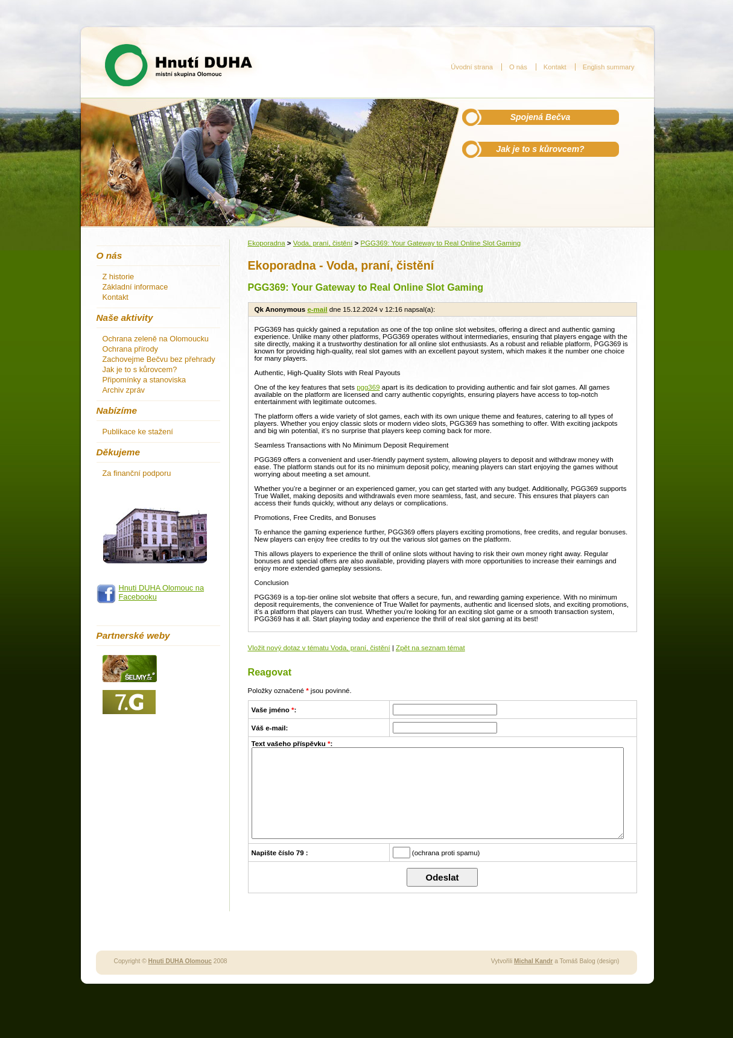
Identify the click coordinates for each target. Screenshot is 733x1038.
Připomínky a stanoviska (144, 379)
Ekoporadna (266, 243)
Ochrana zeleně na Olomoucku (156, 338)
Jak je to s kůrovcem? (540, 149)
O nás (518, 67)
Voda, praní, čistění (323, 243)
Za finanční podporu (137, 473)
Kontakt (555, 67)
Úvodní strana (472, 67)
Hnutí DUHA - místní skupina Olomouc (178, 65)
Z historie (119, 276)
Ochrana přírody (130, 348)
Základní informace (135, 286)
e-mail (317, 309)
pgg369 (368, 387)
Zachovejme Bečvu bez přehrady (159, 359)
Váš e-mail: (270, 728)
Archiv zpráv (124, 389)
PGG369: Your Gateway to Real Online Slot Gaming (440, 243)
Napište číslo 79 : (280, 871)
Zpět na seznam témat (430, 647)
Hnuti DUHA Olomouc (180, 979)
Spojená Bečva (540, 117)
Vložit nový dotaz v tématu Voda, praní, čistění (319, 647)
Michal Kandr (533, 979)
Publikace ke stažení (138, 431)
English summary (609, 67)
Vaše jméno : (274, 710)
